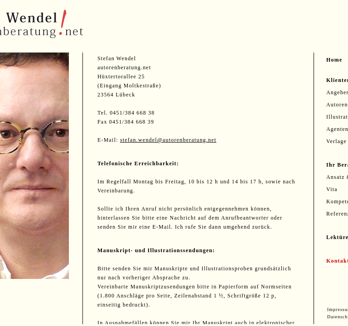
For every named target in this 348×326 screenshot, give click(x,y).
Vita (332, 189)
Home (334, 60)
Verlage (336, 141)
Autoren (337, 104)
